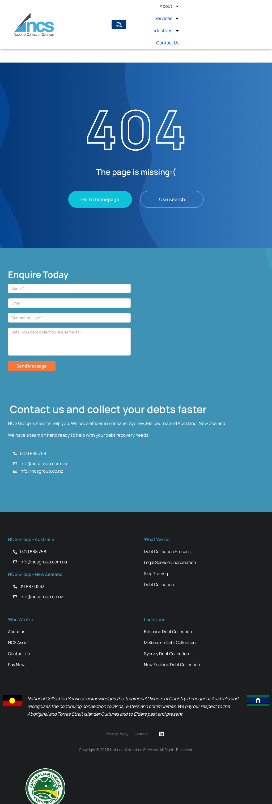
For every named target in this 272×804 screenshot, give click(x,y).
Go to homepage (100, 199)
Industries (165, 31)
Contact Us (168, 43)
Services (167, 18)
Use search (172, 199)
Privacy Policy (117, 734)
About (170, 6)
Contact (141, 734)
